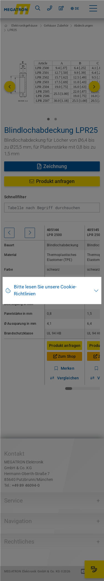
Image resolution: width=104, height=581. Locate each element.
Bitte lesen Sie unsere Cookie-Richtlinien (45, 290)
